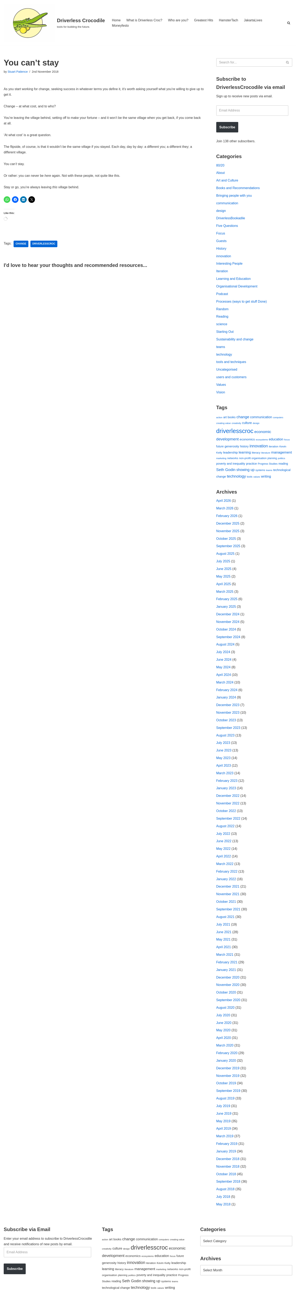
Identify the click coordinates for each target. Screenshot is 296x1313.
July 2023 (223, 748)
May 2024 (223, 672)
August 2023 (225, 741)
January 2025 (226, 611)
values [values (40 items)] (256, 480)
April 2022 (223, 863)
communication (227, 204)
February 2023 (227, 786)
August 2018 (225, 1199)
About (220, 173)
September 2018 (228, 1191)
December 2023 (228, 710)
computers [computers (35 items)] (278, 420)
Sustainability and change (235, 341)
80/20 (220, 166)
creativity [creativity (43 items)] (236, 426)
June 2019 (224, 1123)
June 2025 (224, 573)
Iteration (222, 273)
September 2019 (228, 1100)
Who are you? (178, 20)
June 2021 (224, 939)
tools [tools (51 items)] (249, 479)
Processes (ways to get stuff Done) (241, 303)
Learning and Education (233, 280)
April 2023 (223, 771)
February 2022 (227, 878)
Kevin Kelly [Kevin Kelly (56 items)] (164, 1273)
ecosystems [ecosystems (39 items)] (262, 442)
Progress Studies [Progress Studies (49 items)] (268, 467)
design (221, 211)
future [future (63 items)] (220, 449)
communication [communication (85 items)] (261, 420)
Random (222, 311)
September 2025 (228, 550)
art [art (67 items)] (225, 420)
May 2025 (223, 580)
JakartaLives (254, 20)
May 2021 (223, 947)
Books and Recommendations (238, 189)
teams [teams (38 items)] (269, 473)
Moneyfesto (120, 25)
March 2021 (225, 962)
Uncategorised (226, 372)
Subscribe (227, 127)
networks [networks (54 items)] (232, 461)
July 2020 (223, 1023)
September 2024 (228, 641)
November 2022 (228, 809)
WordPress (40, 1308)
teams (220, 349)
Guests (221, 242)
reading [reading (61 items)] (283, 467)
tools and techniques (231, 364)
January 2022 (226, 886)
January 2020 (226, 1069)
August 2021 (225, 924)
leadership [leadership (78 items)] (230, 455)
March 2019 (225, 1145)
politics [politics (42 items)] (281, 461)
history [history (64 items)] (244, 449)
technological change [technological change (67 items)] (116, 1297)
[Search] (288, 22)
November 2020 (228, 993)
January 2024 (226, 702)
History (221, 250)
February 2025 (227, 603)
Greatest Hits (204, 20)
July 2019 (223, 1115)
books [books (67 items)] (232, 420)
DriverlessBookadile (230, 219)
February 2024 (227, 695)
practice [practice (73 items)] (251, 467)
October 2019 (226, 1092)
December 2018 (228, 1168)
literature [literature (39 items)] (265, 455)
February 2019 (227, 1153)
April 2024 (223, 680)
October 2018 (226, 1183)
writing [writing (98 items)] (266, 479)
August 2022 (225, 832)
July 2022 (223, 840)
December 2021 (228, 893)
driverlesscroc (44, 245)
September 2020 (228, 1008)
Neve (7, 1308)
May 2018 (223, 1214)
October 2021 (226, 909)
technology (224, 356)
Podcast (222, 295)
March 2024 (225, 687)
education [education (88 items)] (276, 442)
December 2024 (228, 618)
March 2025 (225, 596)
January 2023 (226, 794)
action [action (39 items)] (219, 420)
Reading (222, 318)
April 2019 (223, 1138)
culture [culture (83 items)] (247, 425)
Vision (220, 395)
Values (221, 387)
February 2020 (227, 1061)
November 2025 (228, 534)
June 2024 (224, 664)
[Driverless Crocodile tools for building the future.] (54, 23)
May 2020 (223, 1039)
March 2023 (225, 779)
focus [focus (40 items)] (287, 442)
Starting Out (225, 333)
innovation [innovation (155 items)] (259, 449)
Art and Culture (227, 181)
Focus (220, 234)
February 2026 (227, 519)
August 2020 (225, 1016)
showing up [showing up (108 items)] (245, 473)
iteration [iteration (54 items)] (274, 449)
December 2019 (228, 1077)
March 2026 (225, 512)
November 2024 (228, 626)
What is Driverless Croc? (144, 20)
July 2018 (223, 1206)
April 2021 (223, 955)
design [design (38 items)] (256, 426)
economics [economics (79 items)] (247, 442)
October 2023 (226, 725)
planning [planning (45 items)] (272, 461)
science (221, 326)
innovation (223, 257)
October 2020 (226, 1000)
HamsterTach (229, 20)
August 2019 (225, 1107)
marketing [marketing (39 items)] (221, 461)
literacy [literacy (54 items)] (256, 455)
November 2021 (228, 901)
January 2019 (226, 1161)
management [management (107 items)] (281, 455)
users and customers (231, 379)
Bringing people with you (234, 196)
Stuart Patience (18, 71)
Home (116, 20)
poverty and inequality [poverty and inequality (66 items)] (230, 467)
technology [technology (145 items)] (236, 479)
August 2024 (225, 649)
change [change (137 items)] (243, 419)
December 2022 (228, 802)
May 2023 (223, 764)
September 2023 (228, 733)
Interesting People (229, 265)
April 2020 (223, 1046)
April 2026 (223, 504)
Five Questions (227, 227)
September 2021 (228, 916)
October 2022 (226, 817)
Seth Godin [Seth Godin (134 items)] (226, 473)
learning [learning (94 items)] (245, 455)
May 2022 (223, 855)
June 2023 (224, 756)
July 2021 (223, 932)
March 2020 (225, 1054)
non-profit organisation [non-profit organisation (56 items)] (253, 461)
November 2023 (228, 718)
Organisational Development (237, 288)
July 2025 (223, 565)
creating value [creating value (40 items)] (223, 426)
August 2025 (225, 557)
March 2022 (225, 870)
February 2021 (227, 970)
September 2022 (228, 825)
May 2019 (223, 1130)
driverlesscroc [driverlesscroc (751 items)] (234, 433)
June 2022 (224, 848)
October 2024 (226, 634)
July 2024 (223, 657)
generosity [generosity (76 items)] (232, 449)
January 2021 (226, 977)
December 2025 (228, 527)
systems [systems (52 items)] (260, 473)
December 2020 (228, 985)
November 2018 (228, 1176)
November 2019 (228, 1084)
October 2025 (226, 542)
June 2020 (224, 1031)
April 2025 (223, 588)
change (21, 245)
